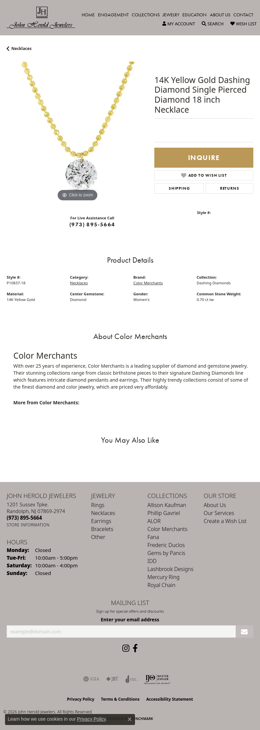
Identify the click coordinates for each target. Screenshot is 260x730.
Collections (146, 15)
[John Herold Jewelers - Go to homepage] (44, 18)
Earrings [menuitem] (101, 521)
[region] (77, 132)
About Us (220, 15)
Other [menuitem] (98, 537)
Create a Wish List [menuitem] (225, 521)
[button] (178, 24)
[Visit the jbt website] (112, 679)
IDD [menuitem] (152, 561)
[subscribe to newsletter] (244, 631)
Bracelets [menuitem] (102, 529)
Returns (229, 188)
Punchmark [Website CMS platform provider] (142, 718)
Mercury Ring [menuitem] (163, 577)
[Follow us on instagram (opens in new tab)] (125, 648)
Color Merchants (148, 282)
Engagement (113, 15)
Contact (243, 15)
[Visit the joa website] (131, 679)
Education (194, 15)
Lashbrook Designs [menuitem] (170, 569)
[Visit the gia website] (91, 679)
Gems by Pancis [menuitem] (166, 553)
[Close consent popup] (130, 719)
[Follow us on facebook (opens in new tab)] (135, 648)
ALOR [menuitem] (154, 521)
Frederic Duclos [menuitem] (166, 545)
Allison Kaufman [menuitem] (166, 505)
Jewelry (171, 15)
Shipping (179, 188)
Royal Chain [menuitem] (161, 585)
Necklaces (21, 48)
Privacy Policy (80, 699)
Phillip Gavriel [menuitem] (163, 513)
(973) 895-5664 (92, 224)
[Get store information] (28, 525)
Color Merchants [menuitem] (167, 529)
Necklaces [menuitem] (103, 513)
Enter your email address (130, 619)
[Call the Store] (24, 517)
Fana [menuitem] (153, 537)
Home (88, 15)
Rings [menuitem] (97, 505)
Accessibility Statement (169, 699)
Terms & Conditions (120, 699)
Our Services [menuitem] (219, 513)
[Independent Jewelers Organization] (157, 679)
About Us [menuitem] (215, 505)
